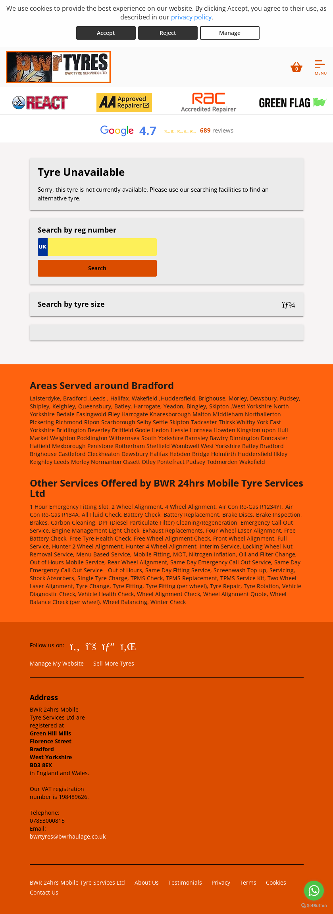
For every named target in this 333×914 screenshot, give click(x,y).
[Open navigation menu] (320, 67)
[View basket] (296, 67)
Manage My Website (57, 663)
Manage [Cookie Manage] (230, 32)
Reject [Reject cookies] (168, 32)
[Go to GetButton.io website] (314, 905)
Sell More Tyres (113, 663)
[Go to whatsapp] (314, 891)
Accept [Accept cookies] (106, 32)
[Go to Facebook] (75, 646)
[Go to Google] (108, 646)
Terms (248, 882)
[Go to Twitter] (91, 646)
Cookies (276, 882)
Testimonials (185, 882)
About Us (147, 882)
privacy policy (191, 17)
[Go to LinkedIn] (128, 646)
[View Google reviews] (166, 130)
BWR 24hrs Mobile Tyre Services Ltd (77, 882)
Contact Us (44, 892)
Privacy (221, 882)
